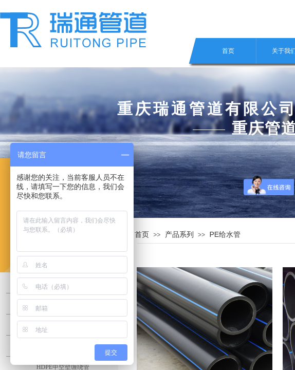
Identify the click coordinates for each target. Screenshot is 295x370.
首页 (228, 50)
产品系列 (179, 234)
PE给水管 (225, 234)
